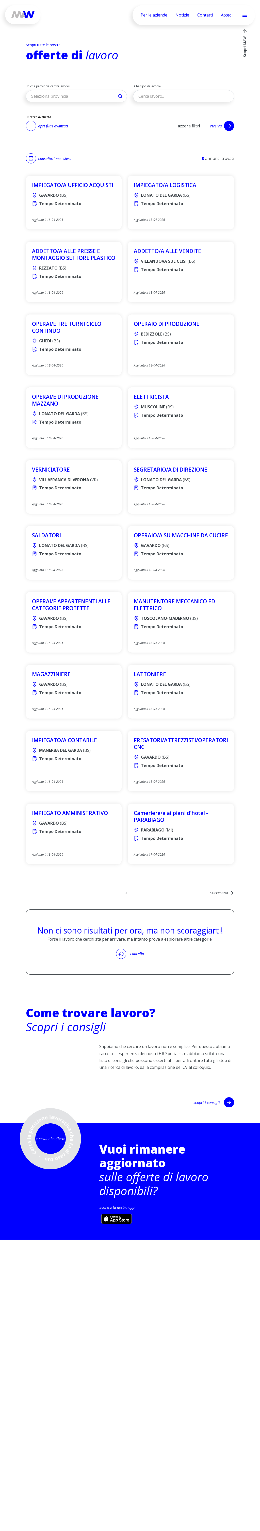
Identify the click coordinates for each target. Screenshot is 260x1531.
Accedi (227, 15)
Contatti (205, 15)
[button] (76, 96)
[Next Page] (222, 893)
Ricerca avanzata (39, 117)
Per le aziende (154, 15)
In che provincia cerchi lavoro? (48, 86)
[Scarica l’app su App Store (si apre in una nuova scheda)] (116, 1219)
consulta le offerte (50, 1138)
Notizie (182, 15)
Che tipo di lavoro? (147, 86)
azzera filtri (189, 126)
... (134, 892)
